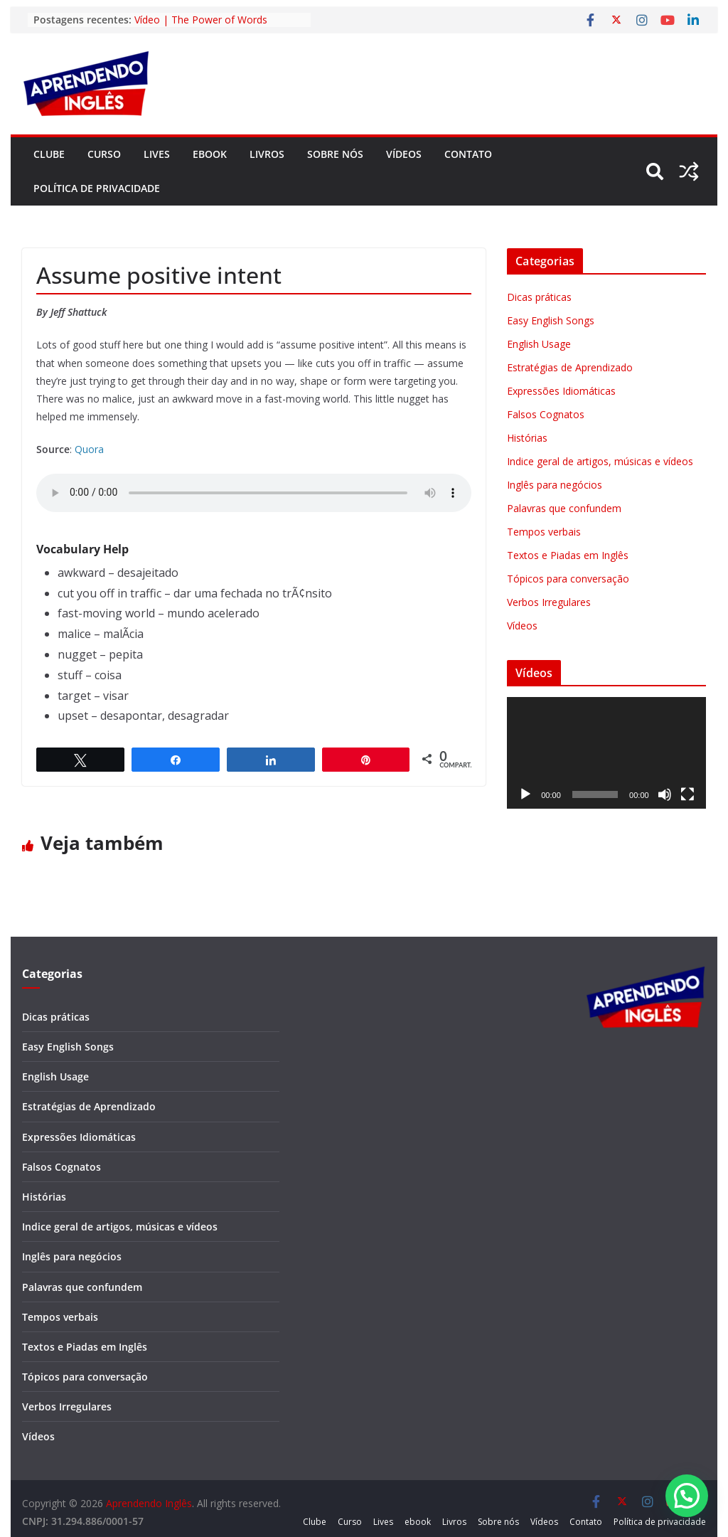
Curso (104, 154)
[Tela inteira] (687, 794)
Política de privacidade (96, 188)
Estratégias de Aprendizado (570, 367)
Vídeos (404, 154)
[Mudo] (665, 794)
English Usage (539, 344)
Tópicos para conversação (568, 578)
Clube (49, 154)
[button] (686, 1495)
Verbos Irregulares (549, 602)
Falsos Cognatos (545, 414)
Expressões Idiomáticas (561, 391)
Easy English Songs (550, 320)
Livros (267, 154)
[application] (606, 753)
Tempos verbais (544, 531)
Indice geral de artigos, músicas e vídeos (600, 461)
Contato (468, 154)
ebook (210, 154)
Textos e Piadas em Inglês (567, 555)
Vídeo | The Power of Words (200, 19)
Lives (157, 154)
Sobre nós (335, 154)
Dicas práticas (539, 297)
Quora (89, 449)
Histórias (527, 438)
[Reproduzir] (525, 794)
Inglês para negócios (554, 484)
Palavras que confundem (564, 508)
